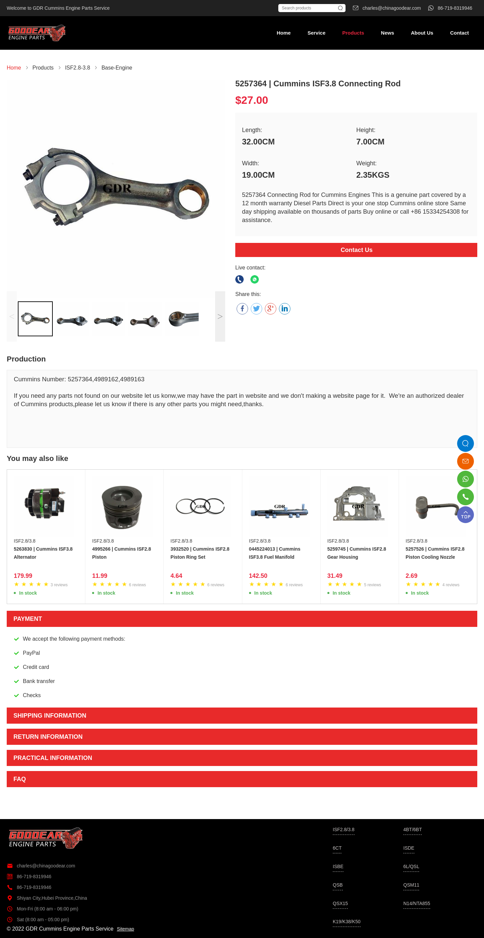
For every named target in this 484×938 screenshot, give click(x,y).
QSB (338, 885)
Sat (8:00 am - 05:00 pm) (38, 919)
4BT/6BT (412, 829)
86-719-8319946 (29, 876)
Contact (459, 33)
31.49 (334, 575)
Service (316, 33)
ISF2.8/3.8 (25, 541)
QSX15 (340, 903)
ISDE (408, 848)
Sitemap (125, 929)
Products (353, 33)
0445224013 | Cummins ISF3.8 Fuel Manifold (274, 553)
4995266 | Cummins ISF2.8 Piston (121, 553)
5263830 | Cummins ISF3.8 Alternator (43, 553)
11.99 (99, 575)
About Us (422, 33)
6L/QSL (411, 866)
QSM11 (411, 885)
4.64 (176, 575)
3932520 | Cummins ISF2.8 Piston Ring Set (199, 553)
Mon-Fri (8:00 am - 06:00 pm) (42, 908)
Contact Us (356, 250)
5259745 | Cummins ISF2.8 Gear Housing (356, 553)
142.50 (258, 575)
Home (284, 33)
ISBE (338, 866)
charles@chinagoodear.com (41, 865)
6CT (337, 848)
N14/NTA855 (416, 903)
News (387, 33)
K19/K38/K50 (347, 921)
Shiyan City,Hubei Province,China (47, 898)
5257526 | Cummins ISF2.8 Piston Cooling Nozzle (435, 553)
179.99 (23, 575)
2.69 (411, 575)
